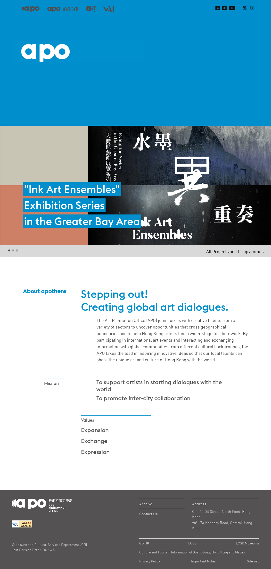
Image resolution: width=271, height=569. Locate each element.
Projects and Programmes (206, 20)
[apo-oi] (91, 8)
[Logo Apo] (42, 504)
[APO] (30, 8)
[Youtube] (232, 8)
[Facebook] (217, 8)
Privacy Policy (149, 561)
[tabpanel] (135, 185)
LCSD (192, 543)
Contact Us (148, 513)
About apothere (246, 20)
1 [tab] (9, 250)
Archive (145, 503)
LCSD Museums (247, 543)
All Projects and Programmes (235, 251)
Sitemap (253, 561)
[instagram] (224, 8)
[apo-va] (108, 8)
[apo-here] (63, 8)
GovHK (144, 543)
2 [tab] (13, 250)
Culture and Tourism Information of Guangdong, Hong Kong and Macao (192, 552)
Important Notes (203, 561)
